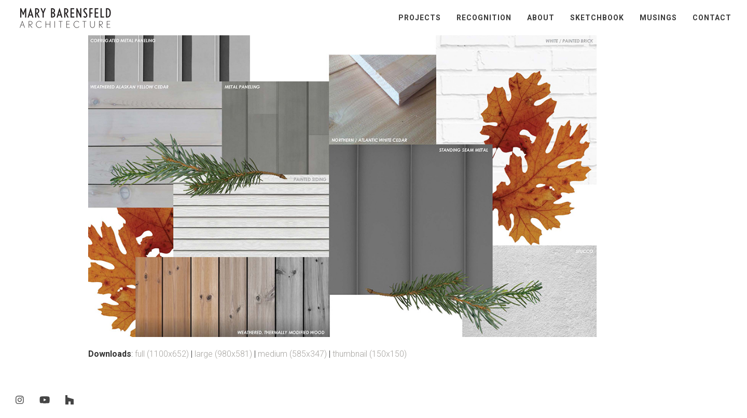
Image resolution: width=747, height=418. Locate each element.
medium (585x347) (292, 354)
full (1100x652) (162, 354)
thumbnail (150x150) (370, 354)
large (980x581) (223, 354)
